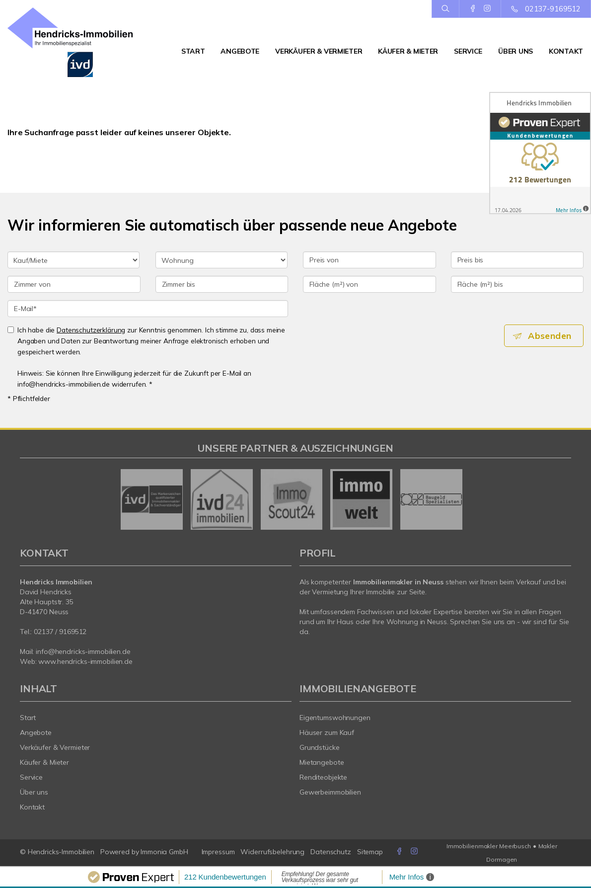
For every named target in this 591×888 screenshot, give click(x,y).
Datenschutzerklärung (91, 329)
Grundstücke (319, 747)
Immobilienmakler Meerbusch (488, 846)
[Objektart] (221, 259)
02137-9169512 (553, 8)
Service (468, 51)
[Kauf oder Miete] (73, 259)
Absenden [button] (551, 336)
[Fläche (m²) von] (369, 284)
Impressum (218, 851)
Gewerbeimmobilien (330, 792)
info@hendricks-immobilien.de (83, 651)
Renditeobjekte (323, 777)
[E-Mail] (147, 308)
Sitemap (370, 851)
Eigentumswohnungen (334, 717)
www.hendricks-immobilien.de (85, 661)
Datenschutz (330, 851)
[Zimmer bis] (222, 284)
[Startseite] (74, 42)
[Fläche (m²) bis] (517, 284)
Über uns (515, 51)
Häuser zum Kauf (326, 732)
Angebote (240, 51)
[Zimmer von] (74, 284)
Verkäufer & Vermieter (318, 51)
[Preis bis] (517, 259)
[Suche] (445, 9)
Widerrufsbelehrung (272, 851)
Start (193, 51)
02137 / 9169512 (60, 631)
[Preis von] (369, 259)
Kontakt (566, 51)
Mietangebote (321, 762)
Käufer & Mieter (408, 51)
